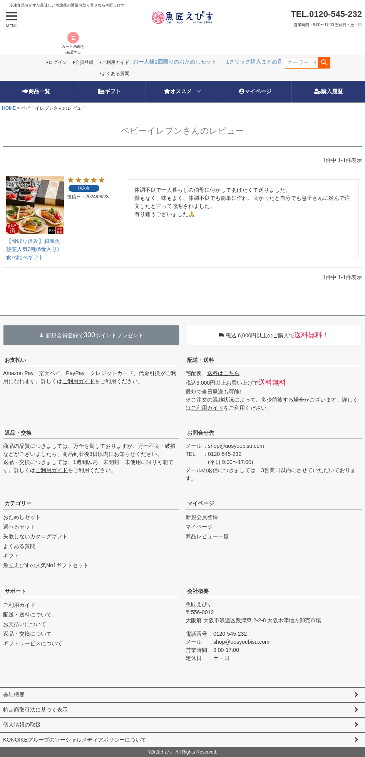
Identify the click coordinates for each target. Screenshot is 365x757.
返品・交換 (18, 433)
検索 (324, 62)
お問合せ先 (200, 433)
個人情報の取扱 (22, 725)
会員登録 (84, 62)
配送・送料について (27, 614)
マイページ (255, 91)
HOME (9, 108)
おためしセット (22, 517)
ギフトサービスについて (32, 643)
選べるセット (19, 527)
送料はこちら (223, 373)
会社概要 (198, 591)
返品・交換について (27, 634)
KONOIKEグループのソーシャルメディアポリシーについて (74, 740)
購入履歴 (328, 91)
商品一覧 (36, 91)
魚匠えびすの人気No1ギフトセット (46, 565)
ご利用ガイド (115, 62)
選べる (270, 62)
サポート (15, 591)
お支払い (15, 360)
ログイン (58, 62)
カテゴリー (18, 503)
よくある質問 (115, 73)
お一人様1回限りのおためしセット (140, 62)
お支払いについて (24, 624)
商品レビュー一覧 (207, 536)
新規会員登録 (202, 517)
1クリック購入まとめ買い (222, 62)
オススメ (178, 91)
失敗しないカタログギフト (35, 536)
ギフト (109, 91)
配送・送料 (200, 360)
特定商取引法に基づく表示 (35, 710)
